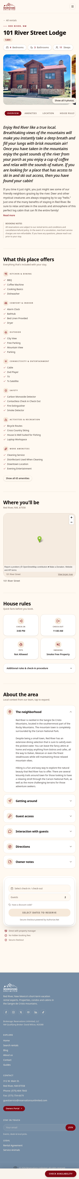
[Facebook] (6, 1012)
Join (70, 1127)
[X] (21, 1012)
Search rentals (10, 1045)
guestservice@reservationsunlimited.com (25, 1100)
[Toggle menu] (72, 6)
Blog (5, 1050)
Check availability (61, 1173)
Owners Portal (14, 1108)
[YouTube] (28, 1012)
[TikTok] (43, 1012)
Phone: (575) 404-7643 (15, 1090)
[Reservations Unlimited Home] (9, 6)
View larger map (65, 574)
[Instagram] (13, 1012)
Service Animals (11, 1149)
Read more (9, 215)
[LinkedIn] (36, 1012)
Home (6, 1040)
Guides (7, 1064)
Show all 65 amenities (17, 478)
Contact (7, 1059)
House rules (67, 113)
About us (8, 1055)
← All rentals (10, 20)
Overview (13, 113)
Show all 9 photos (64, 100)
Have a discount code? (20, 905)
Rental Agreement (13, 1145)
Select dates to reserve (39, 912)
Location (48, 113)
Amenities (31, 113)
